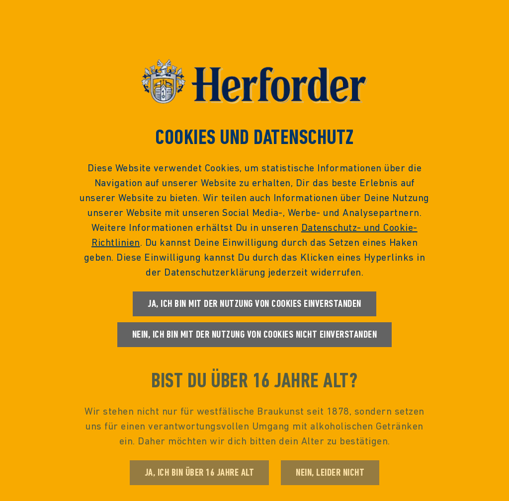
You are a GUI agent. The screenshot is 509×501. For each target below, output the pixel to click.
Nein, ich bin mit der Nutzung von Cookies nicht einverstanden (254, 334)
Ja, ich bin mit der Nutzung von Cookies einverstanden (254, 303)
